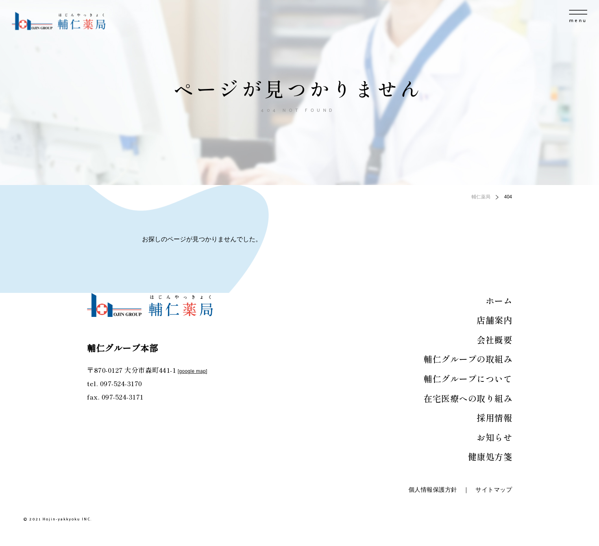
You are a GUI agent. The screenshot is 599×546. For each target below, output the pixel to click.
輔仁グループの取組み (467, 358)
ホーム (499, 300)
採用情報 (494, 417)
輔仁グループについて (467, 378)
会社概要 (494, 339)
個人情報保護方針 (433, 489)
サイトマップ (493, 489)
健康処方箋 (490, 456)
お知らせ (494, 437)
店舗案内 (494, 319)
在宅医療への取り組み (467, 398)
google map (192, 371)
